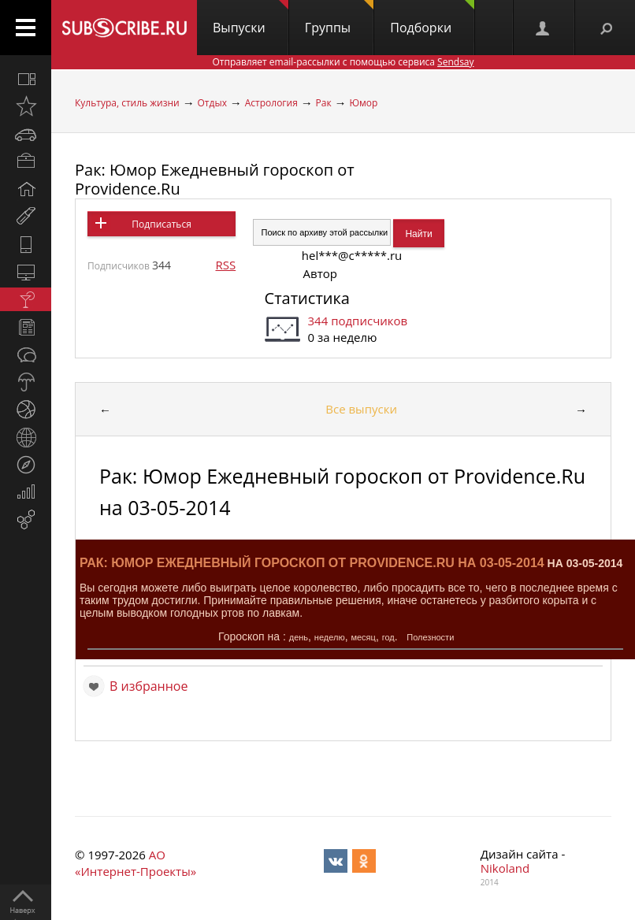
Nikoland (505, 868)
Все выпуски (361, 409)
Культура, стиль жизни (127, 102)
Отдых (212, 102)
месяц (363, 637)
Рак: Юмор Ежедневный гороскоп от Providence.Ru (215, 179)
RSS (225, 265)
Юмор (363, 102)
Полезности (430, 637)
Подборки (432, 18)
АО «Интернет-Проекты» (135, 863)
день (298, 637)
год (388, 637)
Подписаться (161, 224)
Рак (324, 102)
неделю (329, 637)
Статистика (307, 298)
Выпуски (250, 18)
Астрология (271, 102)
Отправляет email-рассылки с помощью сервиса (342, 62)
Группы (339, 18)
